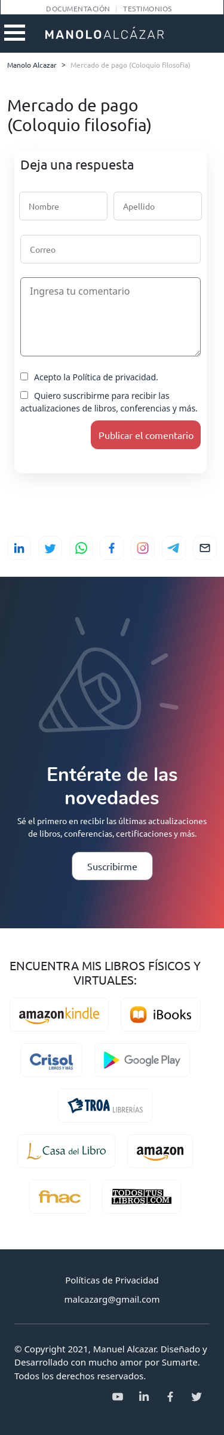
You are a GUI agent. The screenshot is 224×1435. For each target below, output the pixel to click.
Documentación (78, 8)
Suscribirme (112, 866)
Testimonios (147, 8)
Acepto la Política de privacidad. (89, 377)
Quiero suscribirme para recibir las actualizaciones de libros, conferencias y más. (109, 402)
